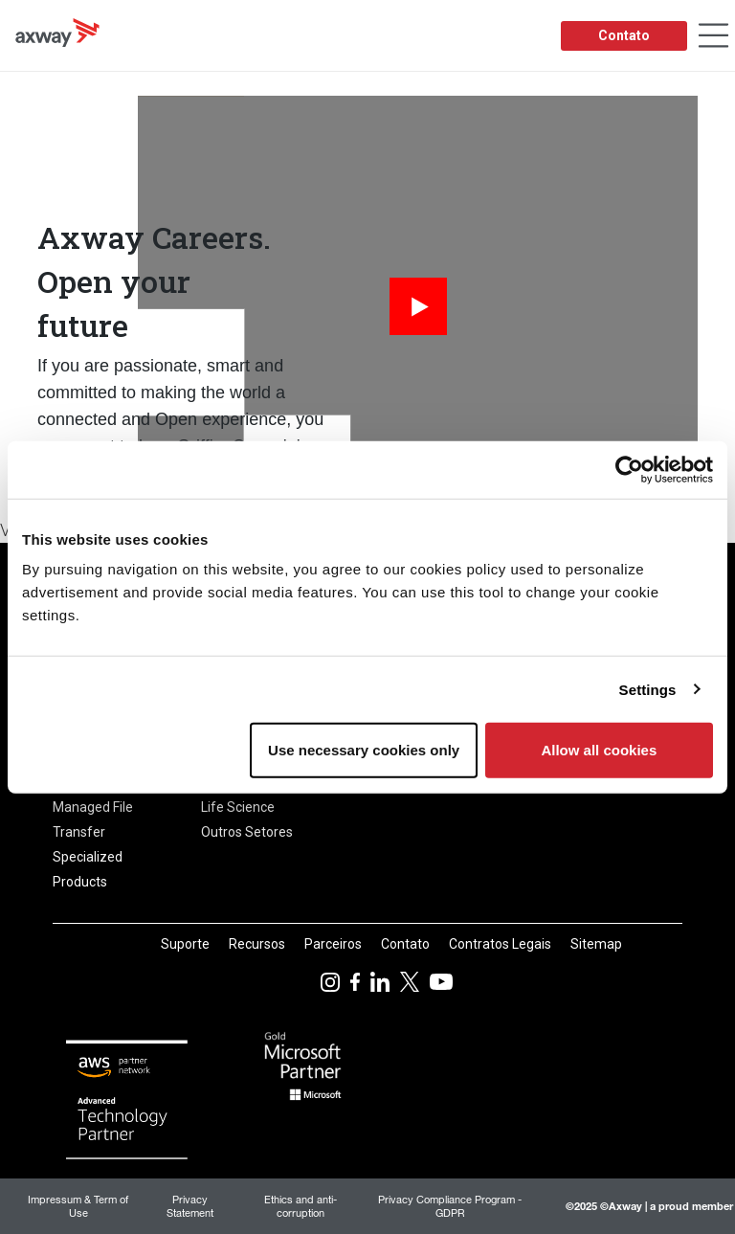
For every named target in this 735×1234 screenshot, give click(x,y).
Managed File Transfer (93, 819)
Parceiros (333, 944)
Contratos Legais (500, 944)
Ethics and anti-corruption (300, 1206)
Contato (624, 35)
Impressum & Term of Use (78, 1206)
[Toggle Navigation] (713, 35)
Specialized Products (87, 869)
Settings (648, 689)
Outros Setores (247, 832)
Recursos (257, 944)
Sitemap (596, 944)
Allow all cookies (599, 750)
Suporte (185, 944)
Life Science (238, 807)
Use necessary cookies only (363, 750)
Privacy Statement (190, 1206)
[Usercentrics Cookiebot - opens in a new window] (629, 469)
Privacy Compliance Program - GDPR (450, 1206)
